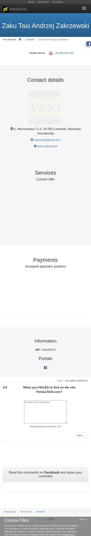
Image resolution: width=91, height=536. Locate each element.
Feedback (40, 512)
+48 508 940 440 (64, 53)
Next (81, 435)
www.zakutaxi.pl (47, 146)
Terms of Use (26, 512)
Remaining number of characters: (43, 426)
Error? (60, 380)
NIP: (38, 349)
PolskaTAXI (15, 9)
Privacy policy (10, 512)
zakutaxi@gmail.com (47, 139)
